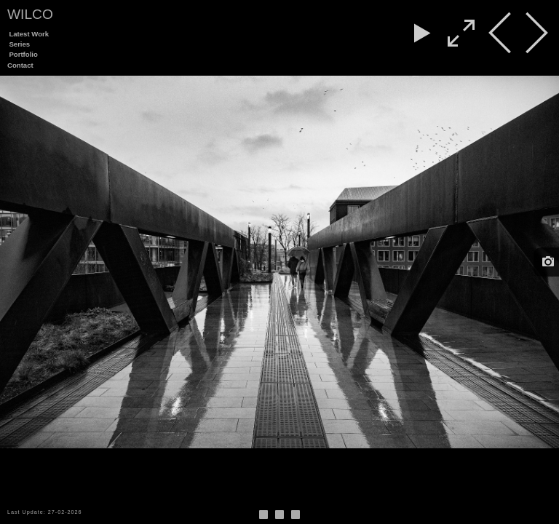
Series (19, 44)
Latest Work (29, 34)
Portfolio (23, 54)
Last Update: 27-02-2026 (44, 512)
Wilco (30, 14)
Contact (20, 65)
